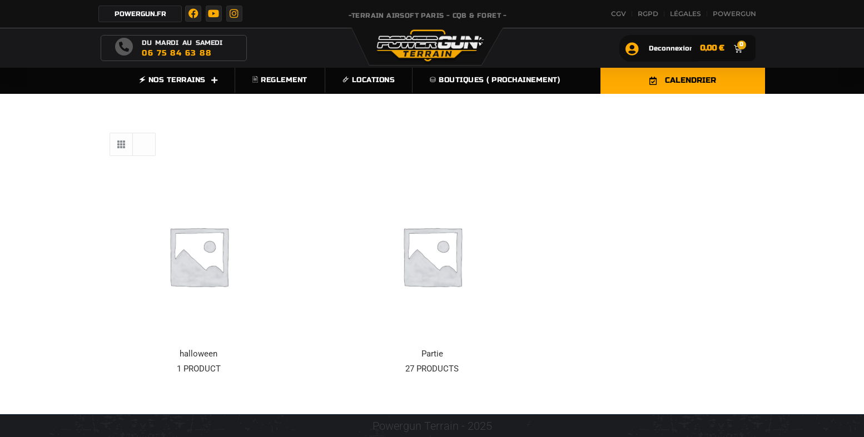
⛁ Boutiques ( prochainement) (495, 80)
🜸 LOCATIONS (368, 80)
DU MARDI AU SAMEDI (182, 43)
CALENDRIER (682, 80)
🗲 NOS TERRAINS (178, 80)
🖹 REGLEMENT (279, 80)
